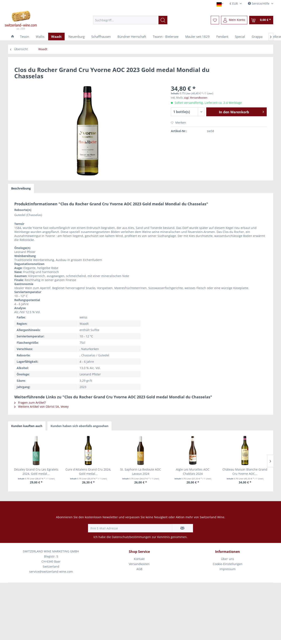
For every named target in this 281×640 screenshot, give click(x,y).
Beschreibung (21, 188)
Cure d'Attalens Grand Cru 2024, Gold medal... (88, 471)
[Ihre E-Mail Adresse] (130, 528)
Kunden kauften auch (26, 426)
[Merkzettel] (215, 20)
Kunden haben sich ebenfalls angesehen (79, 426)
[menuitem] (130, 20)
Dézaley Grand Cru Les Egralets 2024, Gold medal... (36, 471)
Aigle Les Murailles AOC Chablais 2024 (192, 471)
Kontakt (139, 559)
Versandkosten (139, 564)
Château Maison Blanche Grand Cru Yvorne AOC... (244, 471)
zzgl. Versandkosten (195, 97)
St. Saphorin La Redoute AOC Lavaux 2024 (140, 471)
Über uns (227, 559)
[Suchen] (162, 20)
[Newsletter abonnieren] (182, 528)
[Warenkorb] (261, 20)
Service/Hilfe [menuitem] (259, 3)
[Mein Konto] (234, 20)
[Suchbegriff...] (130, 20)
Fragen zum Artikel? (30, 403)
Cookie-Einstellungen (227, 564)
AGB (139, 569)
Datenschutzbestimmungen (131, 537)
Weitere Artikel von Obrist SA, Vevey (41, 407)
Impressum (228, 569)
